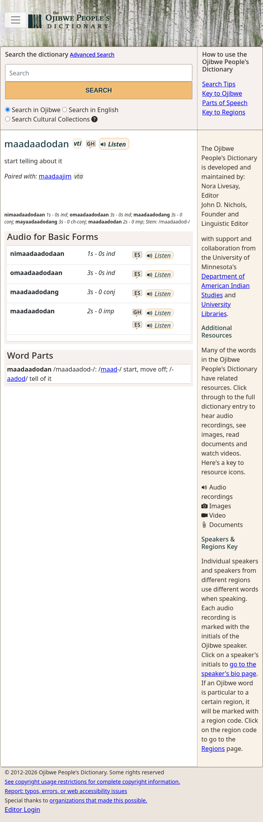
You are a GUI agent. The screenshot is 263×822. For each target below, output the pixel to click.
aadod (16, 378)
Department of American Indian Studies (225, 285)
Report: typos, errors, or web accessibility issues (66, 791)
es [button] (137, 255)
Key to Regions (223, 112)
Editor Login (22, 809)
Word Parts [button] (30, 355)
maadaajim (55, 176)
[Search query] (98, 73)
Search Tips (218, 84)
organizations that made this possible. (98, 800)
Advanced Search (92, 54)
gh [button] (91, 144)
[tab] (98, 237)
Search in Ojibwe (32, 109)
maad (109, 369)
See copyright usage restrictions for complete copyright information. (92, 781)
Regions (213, 748)
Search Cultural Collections (47, 119)
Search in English (90, 109)
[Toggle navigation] (16, 20)
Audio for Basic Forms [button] (52, 237)
